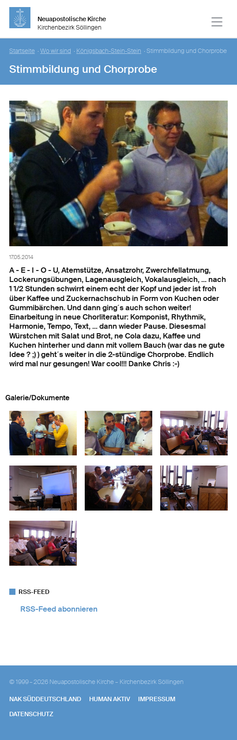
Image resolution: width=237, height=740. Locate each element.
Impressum (156, 699)
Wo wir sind (55, 51)
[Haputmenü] (217, 23)
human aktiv (109, 699)
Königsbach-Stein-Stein (108, 51)
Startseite (22, 51)
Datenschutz (31, 714)
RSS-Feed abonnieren (59, 609)
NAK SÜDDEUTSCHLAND (45, 699)
